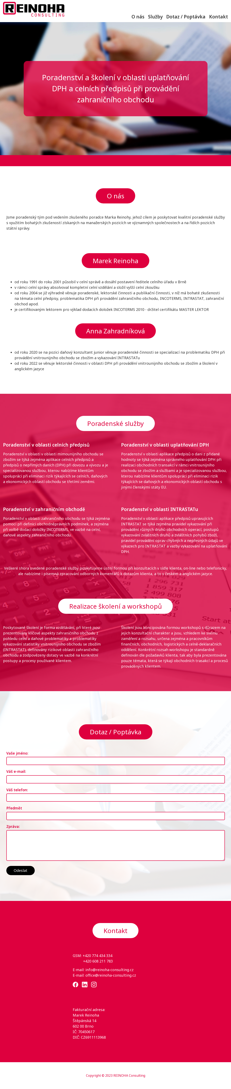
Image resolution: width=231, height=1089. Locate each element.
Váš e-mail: (16, 771)
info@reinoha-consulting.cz (109, 969)
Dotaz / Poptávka (185, 17)
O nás (138, 17)
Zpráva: (13, 826)
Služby (155, 17)
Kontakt (218, 17)
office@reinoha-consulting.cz (110, 975)
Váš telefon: (17, 789)
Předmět (14, 808)
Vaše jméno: (17, 753)
